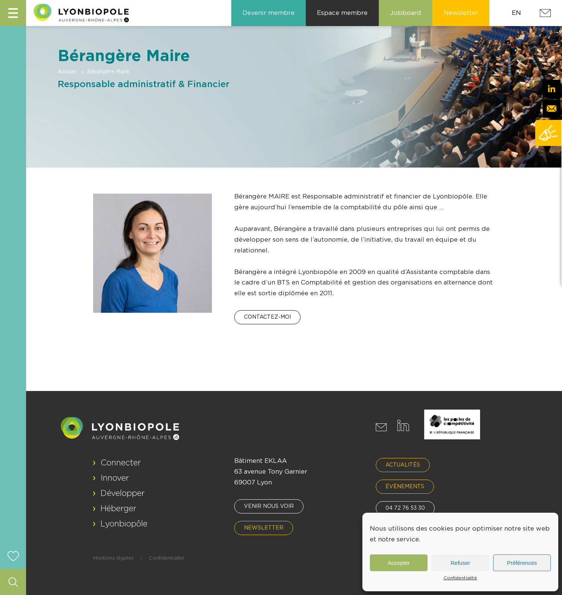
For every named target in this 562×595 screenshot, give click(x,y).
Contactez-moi (267, 317)
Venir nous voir (269, 506)
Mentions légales (113, 558)
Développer (123, 493)
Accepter (399, 563)
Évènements (404, 486)
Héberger (119, 509)
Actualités (402, 465)
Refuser (460, 563)
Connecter (121, 463)
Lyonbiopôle (124, 524)
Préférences (522, 563)
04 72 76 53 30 (405, 508)
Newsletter (263, 528)
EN (516, 13)
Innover (115, 478)
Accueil (67, 71)
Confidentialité (460, 578)
